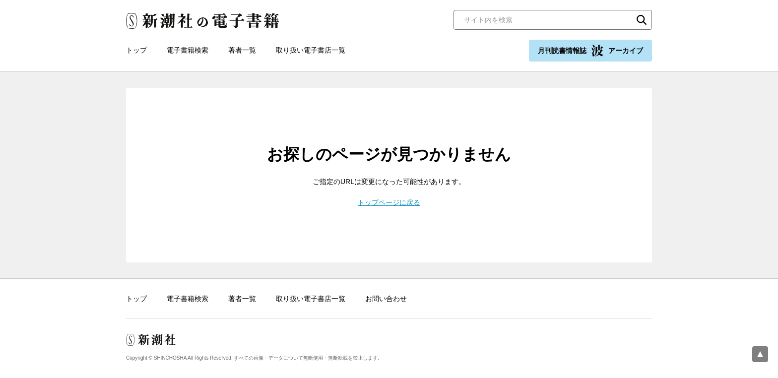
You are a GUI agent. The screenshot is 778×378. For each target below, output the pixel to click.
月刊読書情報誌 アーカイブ (590, 51)
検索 (641, 19)
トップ (136, 50)
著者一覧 (242, 50)
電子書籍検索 (187, 50)
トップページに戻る (389, 202)
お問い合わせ (386, 299)
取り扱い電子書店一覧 (310, 50)
